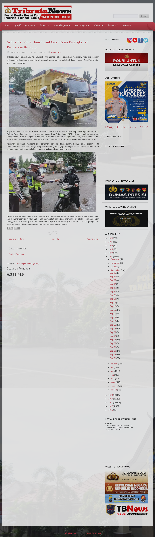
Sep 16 (113, 306)
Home (8, 25)
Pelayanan (30, 25)
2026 (110, 238)
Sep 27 (113, 284)
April (113, 378)
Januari (114, 389)
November (115, 263)
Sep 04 (113, 347)
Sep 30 (113, 273)
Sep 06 (113, 339)
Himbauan (98, 25)
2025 (110, 242)
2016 (110, 410)
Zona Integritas (81, 25)
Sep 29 (113, 276)
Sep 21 (113, 291)
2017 (110, 406)
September (115, 270)
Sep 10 (113, 325)
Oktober (114, 266)
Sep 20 (113, 295)
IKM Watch (113, 25)
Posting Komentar (16, 254)
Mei (112, 375)
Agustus (114, 363)
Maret (113, 382)
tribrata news (70, 533)
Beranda (55, 239)
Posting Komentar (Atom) (28, 263)
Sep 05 (113, 343)
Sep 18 (113, 299)
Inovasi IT (44, 25)
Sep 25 (113, 287)
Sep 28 (113, 280)
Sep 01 (113, 358)
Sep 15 (113, 310)
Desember (115, 259)
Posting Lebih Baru (16, 239)
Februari (114, 386)
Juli (112, 367)
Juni (112, 371)
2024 (110, 245)
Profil (18, 25)
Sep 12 (113, 321)
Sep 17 (113, 302)
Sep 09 (113, 328)
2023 (110, 249)
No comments (56, 52)
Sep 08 (113, 332)
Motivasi (127, 25)
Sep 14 (113, 313)
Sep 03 (113, 351)
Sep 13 (113, 317)
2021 (110, 256)
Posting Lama (92, 239)
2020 (110, 395)
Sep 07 (113, 336)
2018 (110, 402)
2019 (110, 399)
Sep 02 (113, 354)
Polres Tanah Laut (93, 533)
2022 (110, 253)
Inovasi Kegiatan (62, 25)
